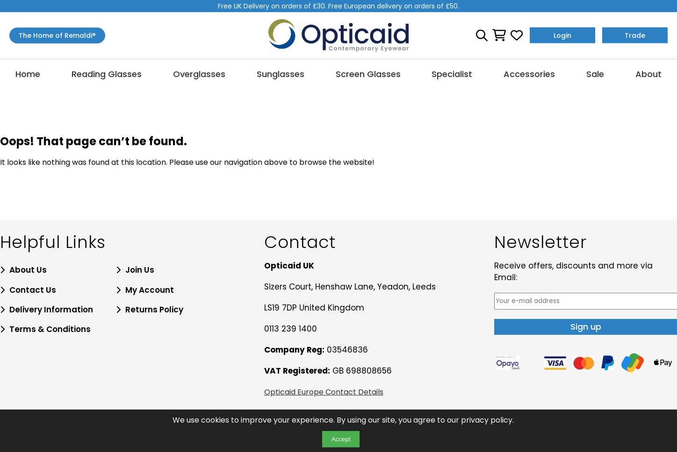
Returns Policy (154, 309)
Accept (341, 439)
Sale (595, 74)
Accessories (529, 74)
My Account (149, 290)
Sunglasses (280, 74)
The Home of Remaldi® (57, 35)
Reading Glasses (107, 74)
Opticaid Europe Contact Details (323, 392)
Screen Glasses (368, 74)
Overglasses (199, 74)
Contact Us (32, 290)
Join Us (139, 269)
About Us (28, 269)
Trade (635, 35)
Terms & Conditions (50, 329)
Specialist (452, 74)
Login (562, 35)
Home (27, 74)
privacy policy (486, 420)
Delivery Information (51, 309)
